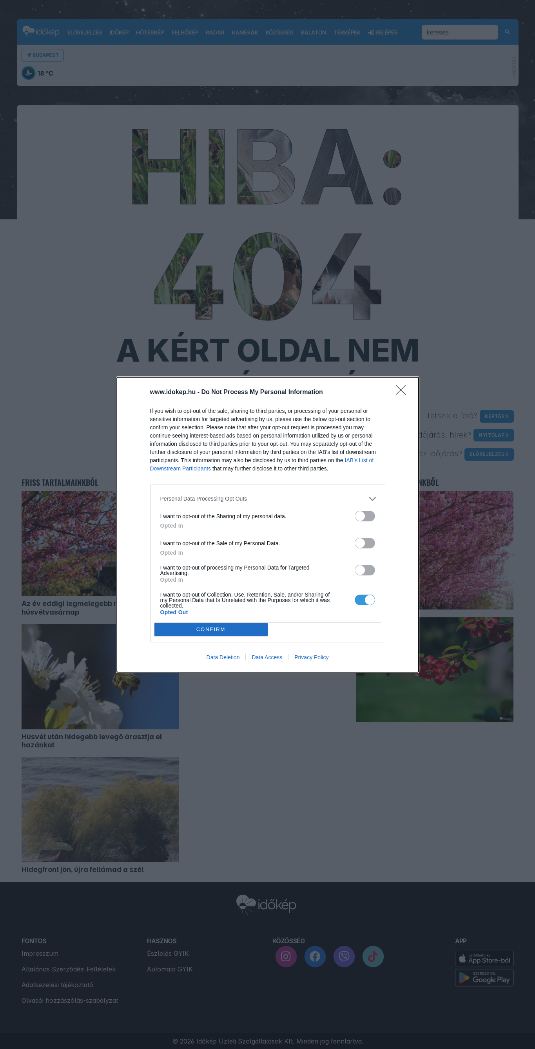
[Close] (403, 392)
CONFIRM (211, 629)
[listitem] (267, 499)
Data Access (267, 657)
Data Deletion (223, 657)
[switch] (365, 516)
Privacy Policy (311, 657)
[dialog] (268, 524)
